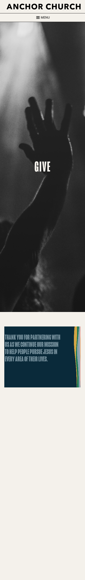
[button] (42, 17)
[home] (42, 6)
